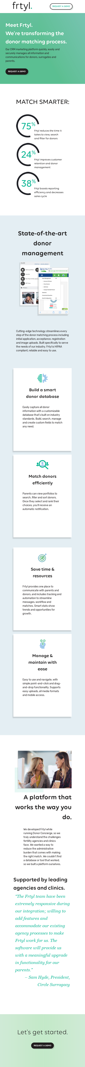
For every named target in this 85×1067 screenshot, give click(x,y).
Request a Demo (61, 6)
